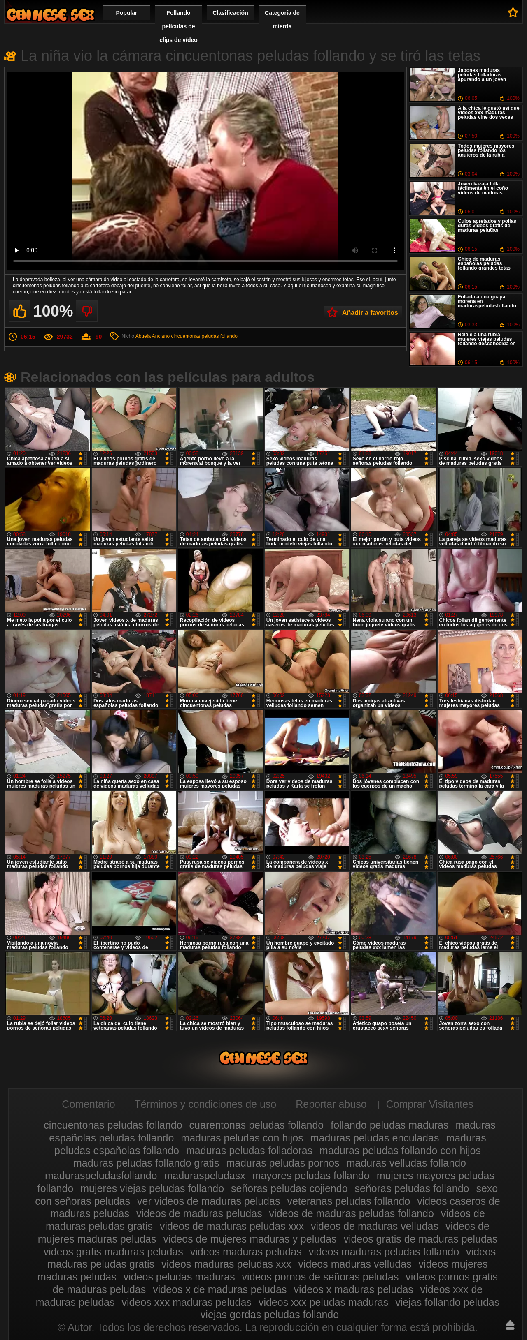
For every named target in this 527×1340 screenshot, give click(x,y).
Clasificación (230, 12)
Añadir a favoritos (370, 312)
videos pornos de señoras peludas (320, 1276)
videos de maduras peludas (199, 1213)
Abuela (143, 336)
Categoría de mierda (282, 19)
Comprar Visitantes (429, 1104)
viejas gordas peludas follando (270, 1314)
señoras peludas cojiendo (289, 1188)
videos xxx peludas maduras (323, 1302)
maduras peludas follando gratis (146, 1163)
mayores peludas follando (311, 1175)
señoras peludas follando (412, 1188)
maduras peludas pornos (282, 1163)
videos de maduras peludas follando (351, 1213)
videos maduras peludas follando (384, 1251)
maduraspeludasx (204, 1175)
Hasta (510, 1325)
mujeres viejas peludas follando (152, 1188)
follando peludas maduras (389, 1125)
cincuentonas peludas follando (204, 336)
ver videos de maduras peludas (208, 1201)
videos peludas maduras (179, 1276)
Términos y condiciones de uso (206, 1104)
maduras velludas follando (406, 1163)
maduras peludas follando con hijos (400, 1150)
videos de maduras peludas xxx (232, 1226)
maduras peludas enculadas (374, 1138)
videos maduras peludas (246, 1251)
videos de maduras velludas (374, 1226)
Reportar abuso (331, 1104)
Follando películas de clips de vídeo (178, 26)
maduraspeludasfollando (101, 1175)
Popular (126, 12)
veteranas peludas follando (348, 1201)
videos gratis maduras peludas (113, 1251)
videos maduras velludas (354, 1264)
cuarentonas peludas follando (256, 1125)
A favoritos (513, 12)
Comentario (88, 1104)
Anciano (161, 336)
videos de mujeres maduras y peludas (249, 1239)
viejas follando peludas (447, 1302)
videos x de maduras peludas (220, 1289)
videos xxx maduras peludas (186, 1302)
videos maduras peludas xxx (226, 1264)
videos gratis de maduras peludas (420, 1239)
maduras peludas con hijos (242, 1138)
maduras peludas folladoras (249, 1150)
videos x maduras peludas (353, 1289)
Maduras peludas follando (50, 14)
